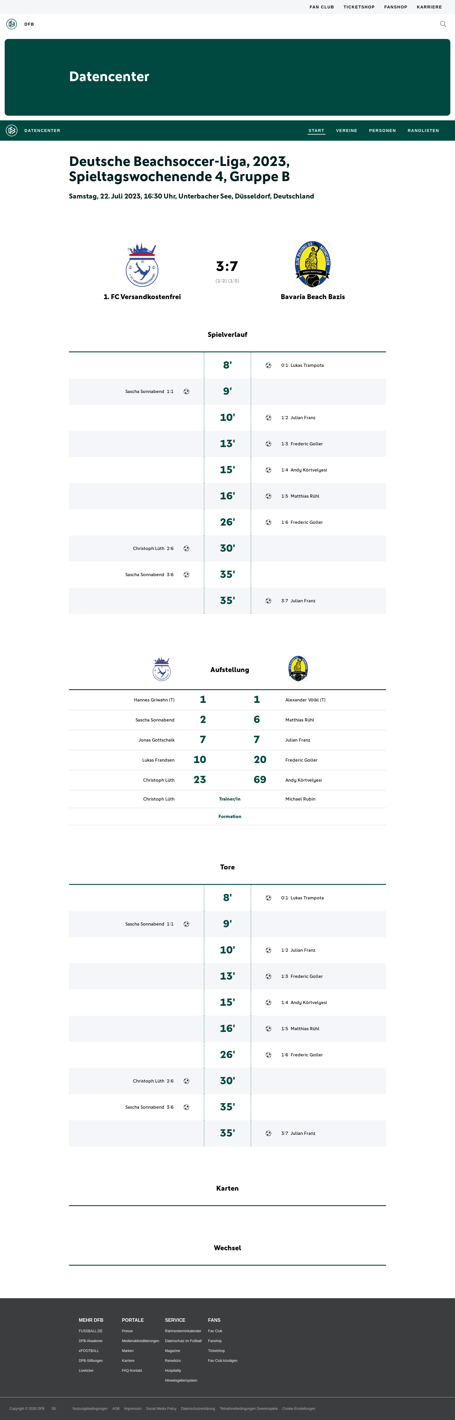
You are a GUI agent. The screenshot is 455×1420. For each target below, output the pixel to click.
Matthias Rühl (305, 496)
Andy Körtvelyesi (309, 470)
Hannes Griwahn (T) (154, 700)
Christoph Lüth (148, 548)
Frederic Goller (307, 444)
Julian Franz (303, 417)
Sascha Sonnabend (144, 391)
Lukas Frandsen (158, 760)
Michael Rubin (300, 799)
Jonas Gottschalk (157, 740)
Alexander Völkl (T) (305, 700)
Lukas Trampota (307, 365)
